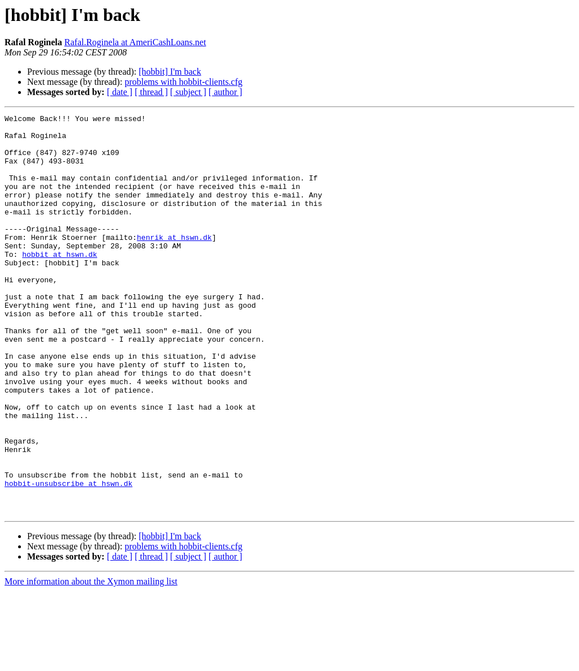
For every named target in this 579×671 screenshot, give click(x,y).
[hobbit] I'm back (170, 71)
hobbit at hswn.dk (59, 283)
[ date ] (119, 92)
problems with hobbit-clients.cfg (183, 82)
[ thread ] (151, 92)
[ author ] (226, 92)
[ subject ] (188, 92)
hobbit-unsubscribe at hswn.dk (68, 558)
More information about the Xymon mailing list (91, 661)
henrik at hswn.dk (174, 262)
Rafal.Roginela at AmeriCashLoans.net (135, 42)
